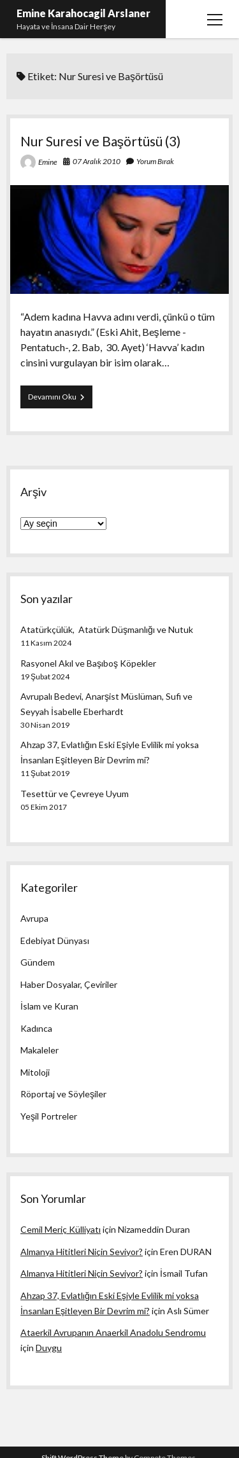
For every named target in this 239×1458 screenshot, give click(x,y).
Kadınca (36, 1028)
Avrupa (34, 918)
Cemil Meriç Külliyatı (60, 1229)
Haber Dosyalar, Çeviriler (68, 984)
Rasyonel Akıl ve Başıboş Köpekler (88, 663)
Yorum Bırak (155, 161)
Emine (47, 162)
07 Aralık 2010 (96, 161)
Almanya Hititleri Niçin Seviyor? (81, 1251)
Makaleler (39, 1050)
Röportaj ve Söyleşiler (63, 1093)
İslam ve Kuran (49, 1006)
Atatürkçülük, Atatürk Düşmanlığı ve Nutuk (106, 629)
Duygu (49, 1347)
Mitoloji (35, 1072)
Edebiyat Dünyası (54, 940)
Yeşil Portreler (48, 1116)
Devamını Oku (60, 399)
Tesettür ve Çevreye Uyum (74, 793)
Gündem (37, 962)
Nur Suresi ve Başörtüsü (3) (100, 141)
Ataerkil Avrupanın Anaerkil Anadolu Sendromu (113, 1332)
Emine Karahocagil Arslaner (83, 13)
